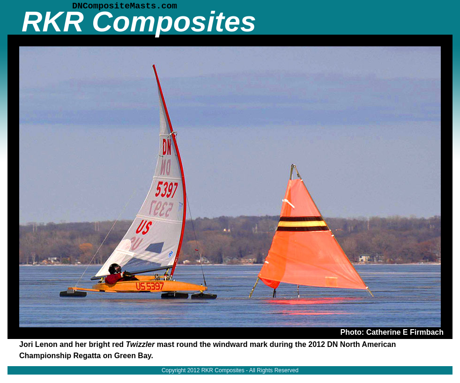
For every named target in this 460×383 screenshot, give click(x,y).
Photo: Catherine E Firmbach (392, 332)
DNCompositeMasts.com (124, 6)
